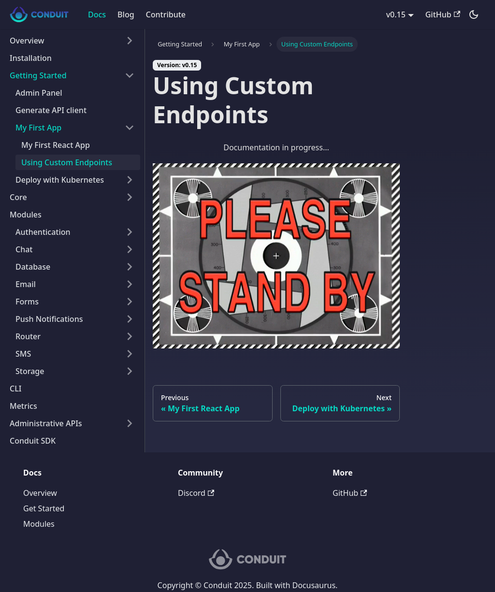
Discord (196, 493)
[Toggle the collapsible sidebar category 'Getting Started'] (129, 75)
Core (18, 197)
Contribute (166, 14)
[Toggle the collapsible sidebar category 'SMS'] (129, 353)
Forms (27, 301)
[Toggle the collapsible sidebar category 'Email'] (129, 284)
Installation (31, 58)
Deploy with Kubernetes (59, 179)
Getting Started (38, 75)
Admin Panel (38, 92)
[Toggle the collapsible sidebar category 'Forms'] (129, 301)
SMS (23, 353)
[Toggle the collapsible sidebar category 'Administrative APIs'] (129, 423)
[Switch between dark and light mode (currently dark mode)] (473, 14)
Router (28, 336)
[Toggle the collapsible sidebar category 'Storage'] (129, 371)
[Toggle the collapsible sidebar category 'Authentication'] (129, 232)
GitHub (442, 14)
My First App (38, 127)
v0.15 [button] (396, 14)
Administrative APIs (46, 423)
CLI (15, 388)
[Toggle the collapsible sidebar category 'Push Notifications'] (129, 319)
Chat (23, 249)
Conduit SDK (33, 440)
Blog (125, 14)
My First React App (55, 145)
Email (25, 284)
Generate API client (51, 110)
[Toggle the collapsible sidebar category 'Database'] (129, 266)
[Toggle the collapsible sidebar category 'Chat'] (129, 249)
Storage (29, 371)
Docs (97, 14)
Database (32, 266)
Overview (27, 40)
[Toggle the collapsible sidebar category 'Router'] (129, 336)
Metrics (23, 406)
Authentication (43, 232)
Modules (26, 214)
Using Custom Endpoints (66, 162)
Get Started (43, 508)
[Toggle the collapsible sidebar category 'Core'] (129, 197)
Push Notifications (49, 319)
